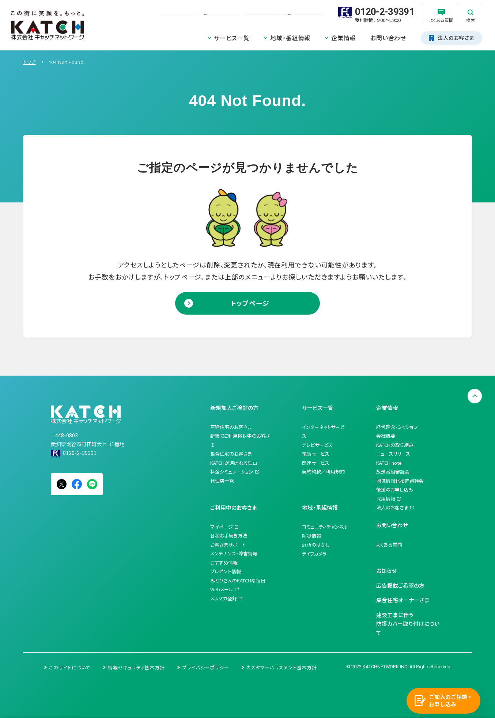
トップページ (250, 303)
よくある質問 (389, 544)
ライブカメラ (314, 553)
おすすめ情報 (224, 562)
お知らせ (386, 570)
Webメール (221, 589)
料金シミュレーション (231, 471)
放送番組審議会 (392, 471)
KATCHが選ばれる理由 (233, 462)
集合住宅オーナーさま (402, 600)
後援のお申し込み (394, 489)
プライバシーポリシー (205, 667)
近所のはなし (316, 544)
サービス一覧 (231, 38)
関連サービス (315, 462)
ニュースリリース (393, 453)
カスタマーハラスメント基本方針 (281, 667)
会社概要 (385, 435)
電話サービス (315, 453)
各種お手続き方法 (228, 535)
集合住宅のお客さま (231, 453)
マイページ (221, 526)
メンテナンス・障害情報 (233, 553)
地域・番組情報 (290, 38)
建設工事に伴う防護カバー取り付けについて (407, 624)
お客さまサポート (228, 544)
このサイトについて (70, 667)
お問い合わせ (388, 38)
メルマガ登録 (223, 598)
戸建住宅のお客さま (231, 426)
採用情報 (385, 498)
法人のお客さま (392, 507)
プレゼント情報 (225, 571)
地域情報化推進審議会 (400, 480)
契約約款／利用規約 (323, 471)
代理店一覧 (222, 480)
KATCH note (389, 462)
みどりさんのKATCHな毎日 (237, 580)
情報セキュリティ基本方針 (136, 667)
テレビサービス (317, 444)
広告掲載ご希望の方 (400, 585)
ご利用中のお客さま (233, 507)
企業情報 (343, 38)
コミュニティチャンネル (325, 526)
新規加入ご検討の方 (234, 407)
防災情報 (311, 535)
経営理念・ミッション (397, 426)
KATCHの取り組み (394, 444)
